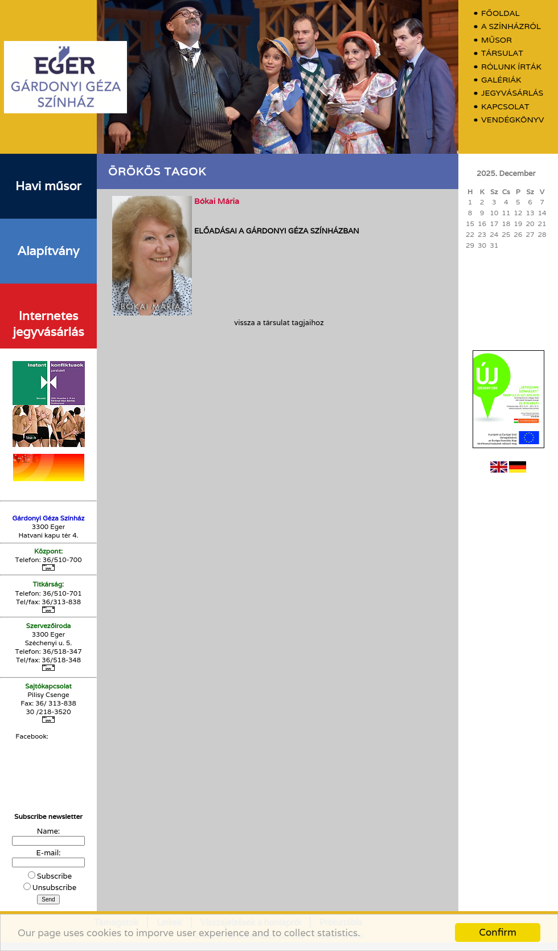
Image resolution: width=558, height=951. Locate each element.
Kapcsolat (505, 107)
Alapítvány (48, 251)
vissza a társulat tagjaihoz (278, 322)
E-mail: (48, 853)
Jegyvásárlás (512, 93)
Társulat (502, 53)
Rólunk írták (511, 67)
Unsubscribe (54, 887)
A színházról (511, 26)
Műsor (496, 40)
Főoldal (500, 13)
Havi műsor (48, 186)
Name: (48, 831)
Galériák (501, 80)
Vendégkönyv (512, 120)
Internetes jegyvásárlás (48, 323)
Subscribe (54, 876)
